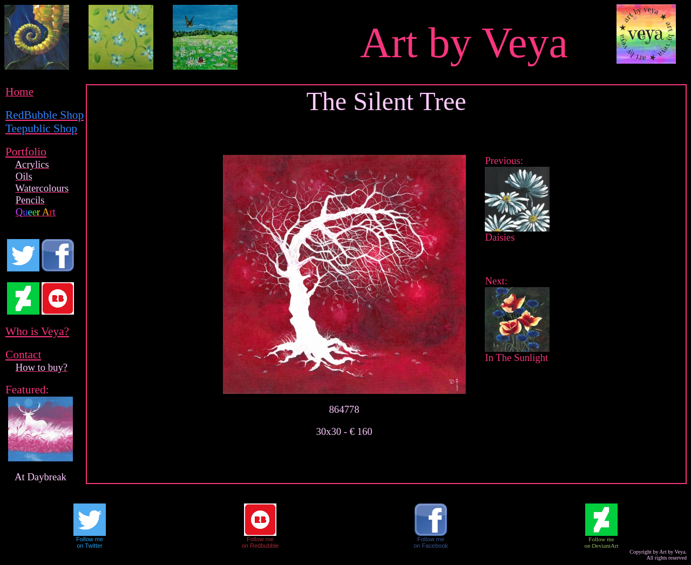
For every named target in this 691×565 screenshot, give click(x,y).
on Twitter (90, 545)
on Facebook (431, 545)
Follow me (89, 539)
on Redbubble (260, 545)
